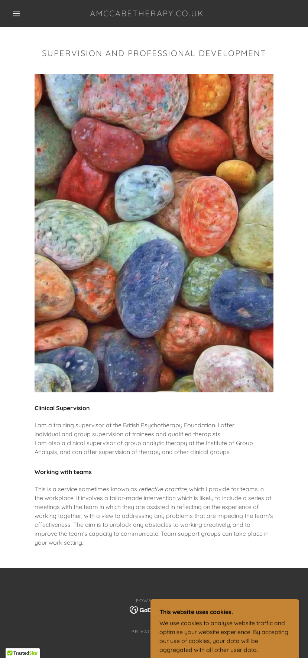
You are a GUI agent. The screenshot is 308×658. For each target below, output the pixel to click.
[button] (16, 13)
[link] (147, 14)
